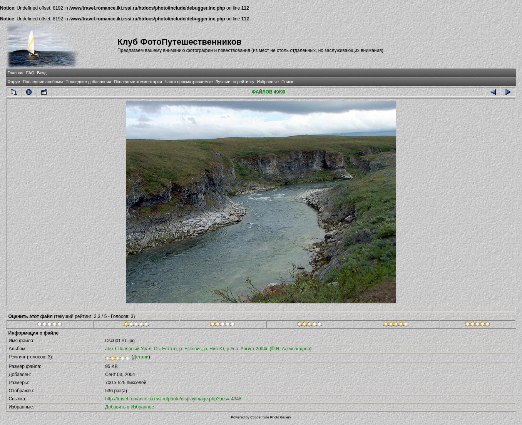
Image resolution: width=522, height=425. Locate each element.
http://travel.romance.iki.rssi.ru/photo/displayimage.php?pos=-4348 (173, 399)
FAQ (30, 72)
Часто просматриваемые (189, 81)
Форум (14, 81)
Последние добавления (88, 81)
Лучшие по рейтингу (234, 81)
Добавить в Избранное (129, 407)
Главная (15, 72)
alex (109, 348)
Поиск (287, 81)
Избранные (268, 81)
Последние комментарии (138, 81)
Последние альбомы (43, 81)
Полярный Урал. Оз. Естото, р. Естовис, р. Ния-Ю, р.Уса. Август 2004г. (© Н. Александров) (214, 348)
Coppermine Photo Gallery (270, 417)
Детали (141, 357)
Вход (41, 72)
